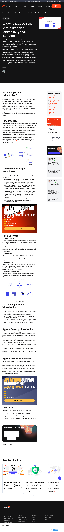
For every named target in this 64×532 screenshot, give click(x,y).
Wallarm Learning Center (13, 12)
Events (49, 517)
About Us (47, 515)
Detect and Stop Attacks (22, 517)
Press (46, 517)
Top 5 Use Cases (53, 103)
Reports (33, 517)
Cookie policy (10, 529)
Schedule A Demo (56, 6)
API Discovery (7, 520)
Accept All (56, 529)
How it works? (52, 98)
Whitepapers (34, 519)
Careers (46, 519)
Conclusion (51, 113)
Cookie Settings (49, 529)
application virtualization (14, 140)
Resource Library (35, 515)
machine (4, 140)
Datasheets (34, 521)
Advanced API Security (8, 518)
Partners (51, 515)
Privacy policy (15, 529)
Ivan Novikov (54, 180)
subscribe (54, 153)
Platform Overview (7, 516)
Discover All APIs (21, 515)
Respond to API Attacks (22, 519)
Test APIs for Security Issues (22, 522)
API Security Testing (8, 522)
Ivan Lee (8, 71)
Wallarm (4, 12)
